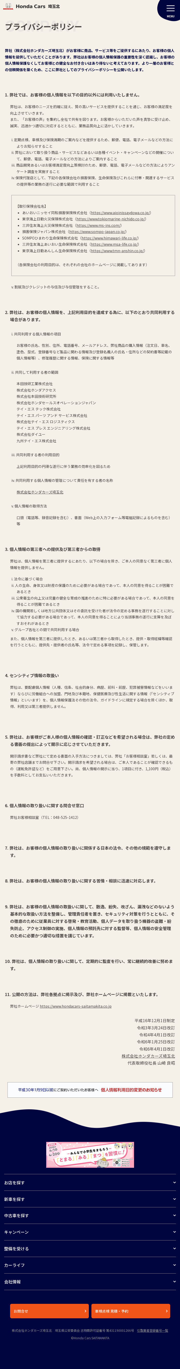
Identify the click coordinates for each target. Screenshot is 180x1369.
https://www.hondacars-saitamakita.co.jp (76, 1006)
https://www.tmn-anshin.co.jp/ (117, 250)
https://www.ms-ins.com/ (98, 225)
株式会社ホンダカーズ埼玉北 (148, 1056)
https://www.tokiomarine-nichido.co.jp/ (110, 218)
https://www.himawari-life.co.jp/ (109, 238)
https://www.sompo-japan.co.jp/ (97, 231)
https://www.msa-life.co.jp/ (114, 244)
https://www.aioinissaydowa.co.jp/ (120, 212)
